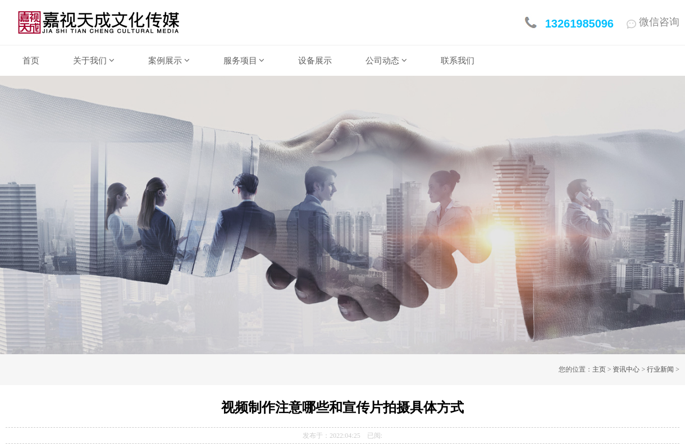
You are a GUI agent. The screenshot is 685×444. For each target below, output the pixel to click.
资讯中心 (626, 369)
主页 (599, 369)
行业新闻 (660, 369)
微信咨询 (653, 22)
